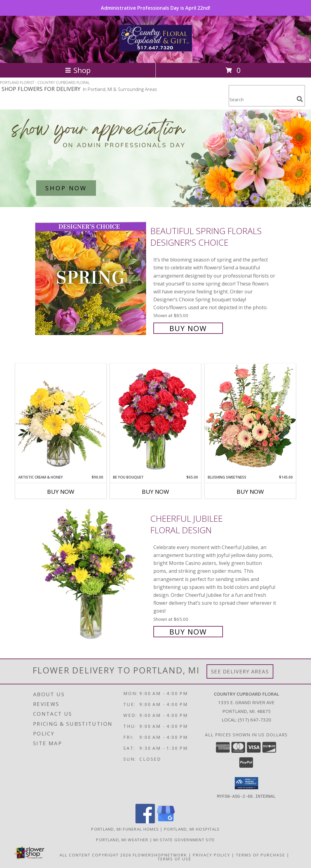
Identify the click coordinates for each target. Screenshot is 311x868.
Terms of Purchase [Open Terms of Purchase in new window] (260, 854)
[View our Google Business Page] (166, 821)
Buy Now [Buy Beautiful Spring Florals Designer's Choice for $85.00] (188, 328)
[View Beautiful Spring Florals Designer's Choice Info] (91, 279)
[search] (300, 99)
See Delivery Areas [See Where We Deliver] (240, 671)
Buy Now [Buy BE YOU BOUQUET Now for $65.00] (155, 492)
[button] (246, 783)
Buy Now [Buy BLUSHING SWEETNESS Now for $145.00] (250, 492)
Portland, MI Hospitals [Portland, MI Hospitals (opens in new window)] (192, 829)
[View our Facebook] (145, 821)
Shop (78, 70)
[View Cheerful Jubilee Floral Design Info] (91, 574)
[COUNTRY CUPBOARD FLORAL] (155, 48)
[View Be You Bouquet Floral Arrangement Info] (155, 419)
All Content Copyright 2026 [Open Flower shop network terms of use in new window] (95, 854)
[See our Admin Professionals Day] (155, 158)
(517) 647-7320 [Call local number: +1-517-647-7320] (254, 720)
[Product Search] (261, 99)
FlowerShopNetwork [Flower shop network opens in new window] (160, 854)
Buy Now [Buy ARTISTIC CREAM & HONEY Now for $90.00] (60, 492)
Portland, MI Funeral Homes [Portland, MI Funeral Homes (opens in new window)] (125, 829)
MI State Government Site (184, 839)
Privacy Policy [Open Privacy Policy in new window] (211, 854)
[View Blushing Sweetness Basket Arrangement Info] (250, 419)
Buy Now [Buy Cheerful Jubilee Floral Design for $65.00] (188, 632)
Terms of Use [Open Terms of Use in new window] (174, 858)
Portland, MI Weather (122, 839)
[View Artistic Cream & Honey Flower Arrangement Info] (60, 419)
